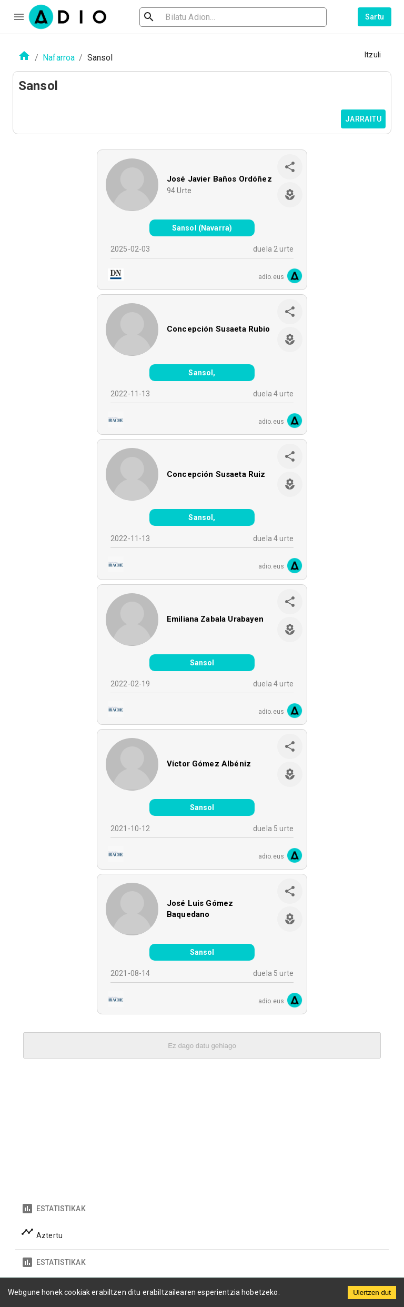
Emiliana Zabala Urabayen (215, 619)
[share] (289, 166)
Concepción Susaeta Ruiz (216, 474)
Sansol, (201, 372)
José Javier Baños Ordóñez (219, 179)
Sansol (202, 663)
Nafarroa (59, 58)
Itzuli (373, 55)
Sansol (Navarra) (202, 228)
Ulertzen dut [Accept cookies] (372, 1292)
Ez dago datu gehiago (202, 1046)
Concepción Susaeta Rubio (218, 329)
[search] (183, 17)
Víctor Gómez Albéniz (209, 764)
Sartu (375, 17)
